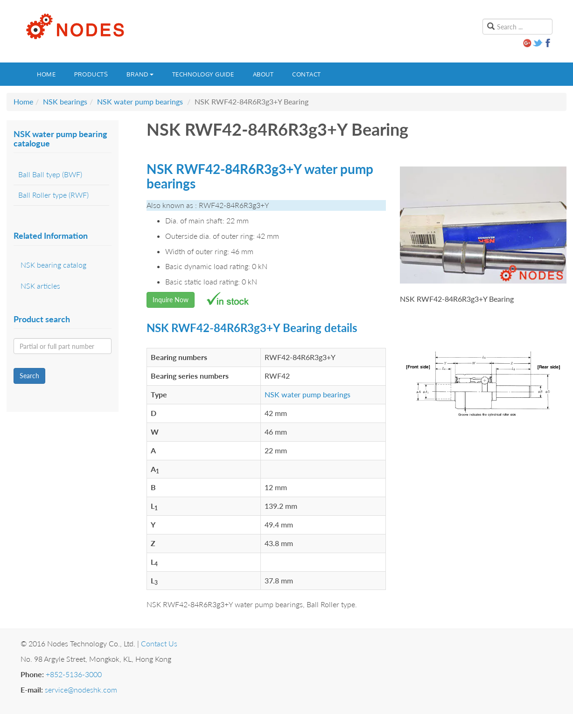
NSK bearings (65, 101)
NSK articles (40, 285)
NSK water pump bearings (140, 101)
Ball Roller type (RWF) (53, 194)
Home (46, 74)
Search (29, 376)
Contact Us (159, 643)
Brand (140, 74)
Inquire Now (171, 300)
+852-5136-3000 (74, 674)
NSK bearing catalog (53, 264)
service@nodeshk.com (81, 689)
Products (91, 74)
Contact (306, 74)
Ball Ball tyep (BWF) (50, 174)
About (263, 74)
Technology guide (203, 74)
